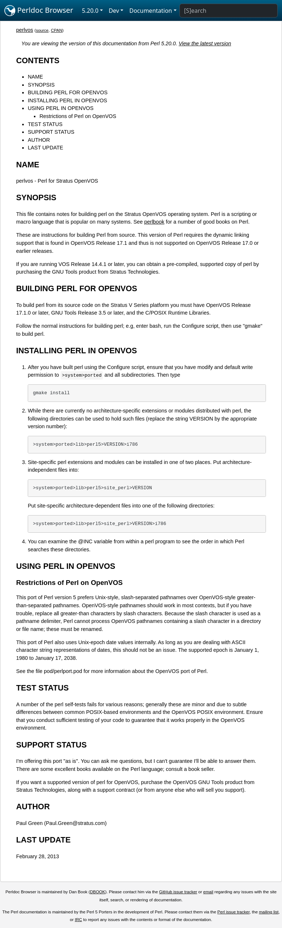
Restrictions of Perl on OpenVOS (77, 116)
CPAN (56, 30)
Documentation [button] (150, 11)
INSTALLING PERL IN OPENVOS (67, 100)
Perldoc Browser (38, 10)
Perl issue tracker (233, 912)
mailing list (269, 912)
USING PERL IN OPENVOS (60, 108)
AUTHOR (39, 140)
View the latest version (205, 43)
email (208, 892)
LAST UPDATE (45, 148)
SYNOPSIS (41, 85)
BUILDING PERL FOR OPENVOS (68, 92)
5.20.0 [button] (90, 11)
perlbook (154, 222)
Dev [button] (114, 11)
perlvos (24, 30)
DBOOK (97, 892)
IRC (78, 919)
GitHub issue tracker (178, 892)
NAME (35, 77)
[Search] (228, 11)
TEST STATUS (45, 124)
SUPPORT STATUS (51, 132)
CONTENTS (37, 60)
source (42, 30)
